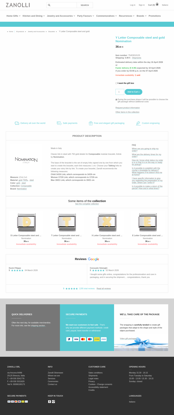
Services (51, 378)
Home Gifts (12, 16)
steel (32, 180)
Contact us (52, 384)
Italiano (165, 5)
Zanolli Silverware (55, 373)
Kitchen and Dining (32, 16)
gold (18, 183)
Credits (91, 390)
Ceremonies (53, 381)
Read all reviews (104, 289)
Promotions (155, 16)
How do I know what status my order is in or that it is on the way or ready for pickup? (147, 162)
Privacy (91, 381)
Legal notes (93, 378)
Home (12, 31)
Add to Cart (133, 92)
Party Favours (84, 16)
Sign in (142, 5)
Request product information (128, 108)
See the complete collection (87, 204)
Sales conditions (95, 373)
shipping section (38, 326)
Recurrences (125, 16)
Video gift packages (128, 339)
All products (23, 31)
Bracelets (62, 31)
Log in (132, 5)
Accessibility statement (98, 387)
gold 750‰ (23, 180)
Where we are (54, 376)
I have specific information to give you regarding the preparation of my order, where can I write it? (147, 180)
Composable (26, 186)
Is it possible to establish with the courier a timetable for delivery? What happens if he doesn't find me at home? (147, 171)
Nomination (22, 189)
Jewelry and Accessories (60, 16)
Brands (140, 16)
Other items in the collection (127, 112)
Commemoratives (105, 16)
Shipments (136, 58)
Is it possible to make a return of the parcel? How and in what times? (147, 187)
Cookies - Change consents (100, 384)
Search (85, 5)
